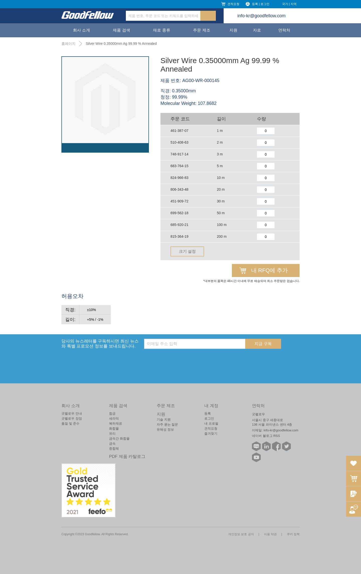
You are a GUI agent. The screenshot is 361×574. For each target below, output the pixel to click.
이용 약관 (270, 534)
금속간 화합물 (119, 438)
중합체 (114, 448)
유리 (112, 433)
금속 (112, 443)
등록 (207, 413)
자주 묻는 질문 (167, 424)
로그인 (209, 418)
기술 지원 (164, 419)
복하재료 (115, 423)
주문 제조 (201, 30)
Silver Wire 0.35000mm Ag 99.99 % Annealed (121, 44)
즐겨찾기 (210, 433)
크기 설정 (187, 251)
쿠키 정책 (293, 534)
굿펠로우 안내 (71, 413)
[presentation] (182, 358)
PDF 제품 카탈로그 (127, 456)
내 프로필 (211, 423)
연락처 (284, 30)
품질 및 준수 (70, 423)
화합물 (114, 428)
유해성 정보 (165, 429)
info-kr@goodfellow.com (261, 15)
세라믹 (114, 418)
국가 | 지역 (289, 4)
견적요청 (233, 4)
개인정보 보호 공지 (241, 534)
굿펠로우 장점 (71, 418)
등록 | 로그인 (260, 4)
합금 (112, 413)
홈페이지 (68, 44)
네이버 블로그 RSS (266, 436)
